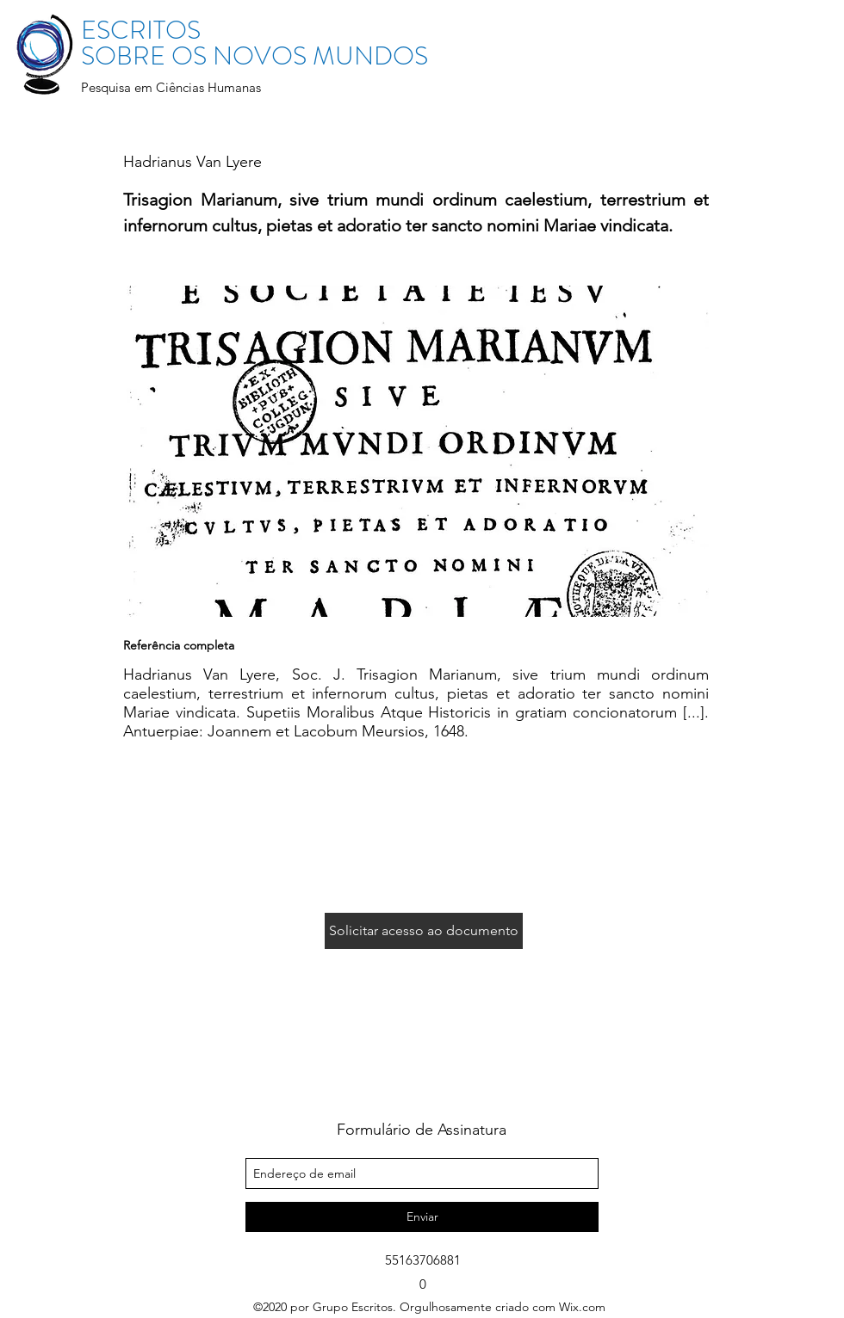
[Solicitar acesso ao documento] (424, 931)
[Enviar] (422, 1217)
